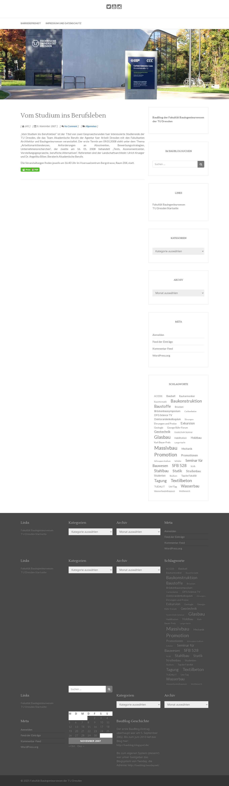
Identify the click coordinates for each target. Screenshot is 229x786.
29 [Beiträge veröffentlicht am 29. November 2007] (89, 735)
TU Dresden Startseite (165, 208)
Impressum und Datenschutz (63, 23)
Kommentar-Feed (162, 348)
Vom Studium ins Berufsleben (63, 116)
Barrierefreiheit (31, 23)
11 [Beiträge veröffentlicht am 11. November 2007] (107, 722)
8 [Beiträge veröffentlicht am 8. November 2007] (88, 722)
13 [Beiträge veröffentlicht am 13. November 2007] (76, 726)
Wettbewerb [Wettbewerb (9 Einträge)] (184, 491)
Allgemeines (91, 126)
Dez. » (80, 746)
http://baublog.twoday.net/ (143, 765)
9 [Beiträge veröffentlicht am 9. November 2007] (94, 722)
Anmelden (158, 334)
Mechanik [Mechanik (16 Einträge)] (198, 629)
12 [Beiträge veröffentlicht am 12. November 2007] (70, 726)
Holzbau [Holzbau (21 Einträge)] (196, 437)
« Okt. (72, 746)
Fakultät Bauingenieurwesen (168, 204)
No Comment (69, 126)
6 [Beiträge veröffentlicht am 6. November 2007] (76, 722)
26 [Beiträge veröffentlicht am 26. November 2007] (70, 735)
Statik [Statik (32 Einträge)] (198, 656)
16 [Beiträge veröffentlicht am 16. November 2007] (95, 726)
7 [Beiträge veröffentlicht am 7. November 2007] (82, 722)
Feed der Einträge (162, 341)
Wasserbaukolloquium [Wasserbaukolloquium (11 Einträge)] (164, 491)
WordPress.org (161, 355)
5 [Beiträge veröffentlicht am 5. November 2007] (69, 722)
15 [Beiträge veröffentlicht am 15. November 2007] (89, 726)
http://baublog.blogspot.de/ (133, 745)
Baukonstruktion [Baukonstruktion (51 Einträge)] (186, 400)
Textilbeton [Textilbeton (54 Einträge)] (193, 669)
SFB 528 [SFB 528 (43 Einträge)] (191, 650)
